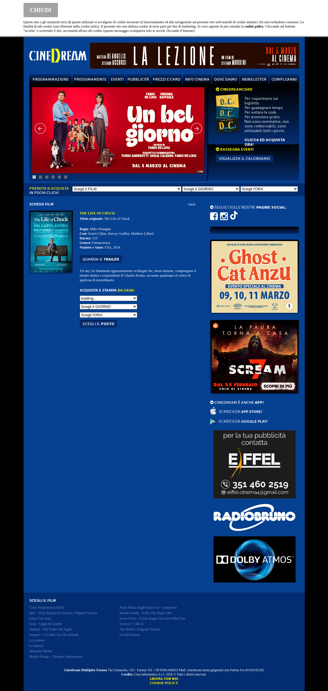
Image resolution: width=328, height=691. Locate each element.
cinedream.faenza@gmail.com (208, 670)
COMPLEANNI (284, 79)
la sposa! (36, 646)
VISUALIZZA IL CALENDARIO (244, 158)
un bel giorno (130, 635)
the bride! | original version (140, 629)
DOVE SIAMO (225, 79)
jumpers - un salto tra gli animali (53, 635)
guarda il (101, 259)
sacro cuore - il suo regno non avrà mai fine (152, 618)
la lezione (37, 640)
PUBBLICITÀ (138, 79)
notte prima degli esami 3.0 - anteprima (148, 607)
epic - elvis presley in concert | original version (63, 613)
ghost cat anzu (40, 618)
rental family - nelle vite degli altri (146, 613)
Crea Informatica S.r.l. (149, 674)
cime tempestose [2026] (46, 607)
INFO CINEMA (197, 79)
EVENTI (117, 79)
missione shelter (41, 651)
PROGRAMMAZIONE (50, 79)
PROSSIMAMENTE (90, 79)
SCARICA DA (240, 411)
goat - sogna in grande (45, 624)
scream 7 (132, 624)
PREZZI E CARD (167, 79)
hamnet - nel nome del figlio (50, 629)
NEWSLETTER (254, 79)
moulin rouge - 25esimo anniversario (55, 657)
